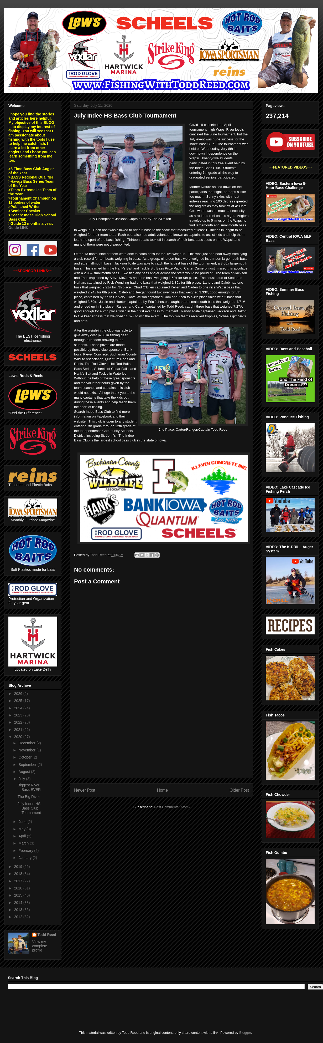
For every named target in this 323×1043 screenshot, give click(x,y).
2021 (18, 729)
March (24, 843)
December (27, 743)
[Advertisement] (161, 741)
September (27, 764)
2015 (18, 895)
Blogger (245, 1033)
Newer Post (84, 790)
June (22, 822)
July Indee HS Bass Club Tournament (29, 808)
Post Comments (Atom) (172, 807)
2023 (18, 715)
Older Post (239, 790)
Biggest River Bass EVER (29, 787)
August (24, 772)
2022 (18, 722)
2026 (18, 693)
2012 (18, 917)
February (26, 850)
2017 (18, 881)
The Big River (29, 797)
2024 (18, 708)
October (25, 757)
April (22, 836)
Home (162, 790)
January (25, 858)
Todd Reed (47, 935)
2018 (18, 874)
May (22, 829)
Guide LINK (18, 228)
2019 (18, 866)
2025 (18, 701)
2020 (18, 737)
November (27, 750)
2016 (18, 888)
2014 (18, 902)
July (22, 779)
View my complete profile (39, 946)
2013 (18, 910)
